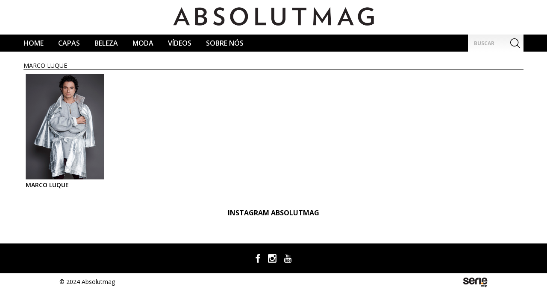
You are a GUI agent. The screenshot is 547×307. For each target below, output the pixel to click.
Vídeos (179, 43)
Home (34, 43)
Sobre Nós (225, 43)
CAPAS (69, 43)
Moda (142, 43)
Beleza (106, 43)
